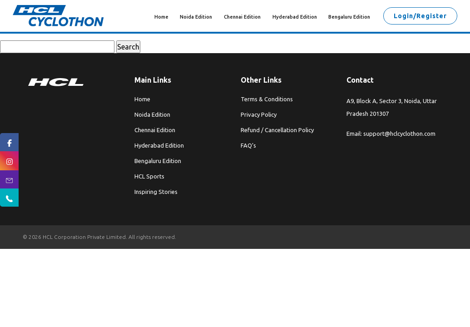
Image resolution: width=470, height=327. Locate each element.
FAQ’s (248, 145)
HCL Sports (149, 176)
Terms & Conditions (267, 99)
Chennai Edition (242, 17)
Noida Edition (196, 17)
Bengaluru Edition (349, 17)
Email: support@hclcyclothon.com (390, 133)
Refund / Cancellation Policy (277, 130)
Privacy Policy (259, 114)
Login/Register (420, 16)
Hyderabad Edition (294, 17)
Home (161, 17)
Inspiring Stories (156, 191)
